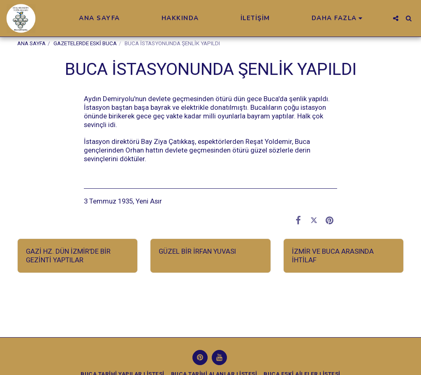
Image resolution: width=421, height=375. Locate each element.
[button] (396, 18)
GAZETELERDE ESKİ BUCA (85, 43)
